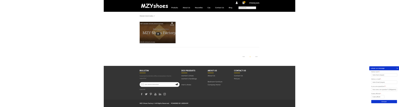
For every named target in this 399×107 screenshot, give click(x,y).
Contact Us (219, 8)
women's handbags (189, 79)
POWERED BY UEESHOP (179, 103)
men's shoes (186, 85)
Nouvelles (199, 8)
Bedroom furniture (215, 82)
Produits (174, 8)
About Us (186, 8)
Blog (230, 8)
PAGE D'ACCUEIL (146, 16)
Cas (208, 8)
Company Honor (214, 85)
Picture (237, 79)
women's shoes (187, 76)
